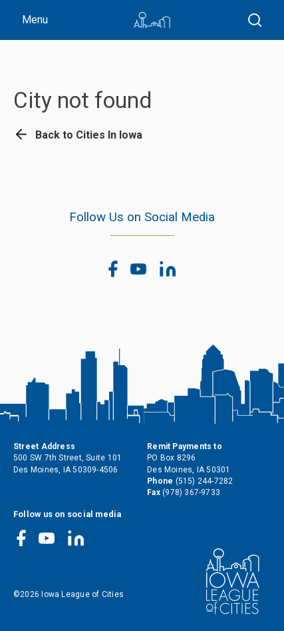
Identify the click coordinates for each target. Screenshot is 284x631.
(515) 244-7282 (204, 481)
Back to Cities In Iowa (77, 135)
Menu (35, 19)
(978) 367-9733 (191, 492)
